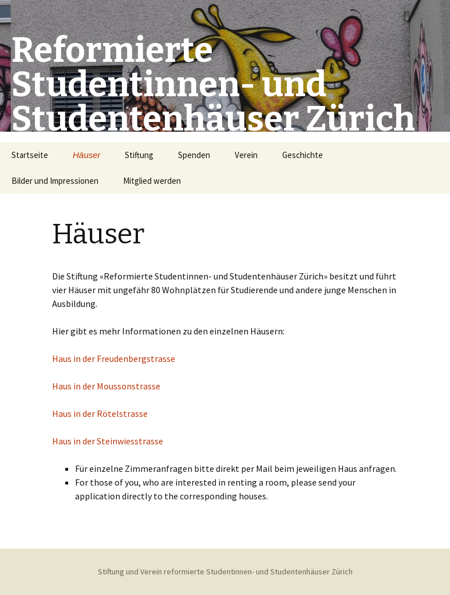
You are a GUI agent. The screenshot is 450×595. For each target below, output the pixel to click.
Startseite (29, 154)
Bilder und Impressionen (54, 180)
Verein (246, 154)
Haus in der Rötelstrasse (100, 413)
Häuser (86, 155)
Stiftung (139, 154)
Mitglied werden (152, 180)
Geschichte (302, 154)
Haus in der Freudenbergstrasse (113, 358)
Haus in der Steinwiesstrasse (107, 441)
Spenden (194, 154)
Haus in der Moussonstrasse (106, 386)
